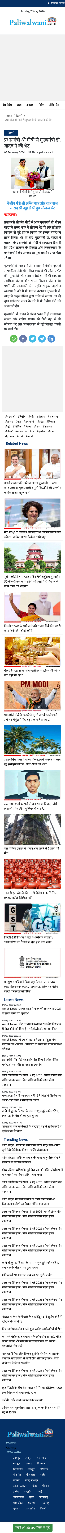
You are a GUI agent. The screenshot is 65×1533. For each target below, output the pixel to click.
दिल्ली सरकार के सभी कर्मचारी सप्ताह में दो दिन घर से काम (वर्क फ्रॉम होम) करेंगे (32, 629)
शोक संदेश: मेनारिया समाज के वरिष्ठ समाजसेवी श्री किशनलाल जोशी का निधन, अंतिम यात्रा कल (28, 1202)
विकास (51, 422)
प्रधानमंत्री (29, 422)
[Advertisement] (32, 68)
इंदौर (34, 1486)
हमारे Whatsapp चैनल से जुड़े (32, 1527)
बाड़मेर (16, 1480)
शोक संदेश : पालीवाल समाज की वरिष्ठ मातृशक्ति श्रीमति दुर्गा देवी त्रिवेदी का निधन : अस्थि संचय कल (31, 1148)
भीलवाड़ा (30, 1475)
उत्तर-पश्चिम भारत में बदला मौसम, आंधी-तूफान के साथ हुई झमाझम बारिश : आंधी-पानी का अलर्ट (32, 762)
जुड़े (8, 427)
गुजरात (16, 1508)
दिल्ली (19, 116)
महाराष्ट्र (45, 1503)
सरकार (48, 427)
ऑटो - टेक (54, 105)
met (52, 432)
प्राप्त (38, 427)
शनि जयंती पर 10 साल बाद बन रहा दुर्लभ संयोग (27, 1275)
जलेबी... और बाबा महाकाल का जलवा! (22, 1400)
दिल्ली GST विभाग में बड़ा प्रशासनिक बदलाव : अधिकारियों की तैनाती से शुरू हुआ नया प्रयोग (28, 940)
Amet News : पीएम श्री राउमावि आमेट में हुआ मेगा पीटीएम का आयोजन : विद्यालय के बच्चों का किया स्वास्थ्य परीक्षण (32, 1044)
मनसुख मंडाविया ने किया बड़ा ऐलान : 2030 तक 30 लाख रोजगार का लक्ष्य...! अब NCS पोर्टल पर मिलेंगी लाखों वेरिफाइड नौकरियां (31, 986)
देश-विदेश (7, 105)
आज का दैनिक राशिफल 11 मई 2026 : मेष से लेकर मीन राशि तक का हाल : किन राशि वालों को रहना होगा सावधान (31, 1216)
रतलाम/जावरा (20, 1486)
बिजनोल (41, 1463)
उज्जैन (16, 1491)
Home (8, 116)
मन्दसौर (28, 1491)
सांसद (10, 422)
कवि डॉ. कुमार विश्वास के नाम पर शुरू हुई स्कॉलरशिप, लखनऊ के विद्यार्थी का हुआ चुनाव (30, 1114)
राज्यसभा (54, 417)
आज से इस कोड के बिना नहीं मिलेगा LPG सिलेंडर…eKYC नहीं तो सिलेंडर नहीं (31, 895)
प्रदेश (41, 422)
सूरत (31, 1497)
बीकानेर (17, 1475)
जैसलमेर (44, 1469)
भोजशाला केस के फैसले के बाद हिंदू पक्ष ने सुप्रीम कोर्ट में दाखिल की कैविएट (32, 1129)
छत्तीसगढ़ (43, 1497)
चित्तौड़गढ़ (18, 1469)
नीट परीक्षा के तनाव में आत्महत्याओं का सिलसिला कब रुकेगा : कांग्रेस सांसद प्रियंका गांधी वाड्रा (32, 535)
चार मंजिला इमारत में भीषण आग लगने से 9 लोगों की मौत (31, 851)
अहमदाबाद (18, 1497)
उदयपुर (16, 1458)
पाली (42, 1475)
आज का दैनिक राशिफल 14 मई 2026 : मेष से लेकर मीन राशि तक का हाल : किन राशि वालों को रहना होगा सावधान (32, 1287)
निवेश (41, 105)
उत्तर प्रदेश (30, 1508)
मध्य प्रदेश (18, 1503)
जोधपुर (31, 1469)
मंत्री (32, 417)
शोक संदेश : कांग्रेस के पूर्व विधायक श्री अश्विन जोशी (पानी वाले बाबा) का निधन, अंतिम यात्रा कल (32, 1172)
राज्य (19, 105)
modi (30, 437)
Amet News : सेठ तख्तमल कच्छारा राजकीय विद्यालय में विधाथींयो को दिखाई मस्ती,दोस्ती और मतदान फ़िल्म (31, 1027)
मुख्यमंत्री (11, 417)
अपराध (30, 105)
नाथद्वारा (17, 1463)
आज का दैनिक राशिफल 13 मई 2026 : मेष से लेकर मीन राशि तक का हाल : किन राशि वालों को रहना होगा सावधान (32, 1250)
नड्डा (19, 422)
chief (10, 432)
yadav (42, 432)
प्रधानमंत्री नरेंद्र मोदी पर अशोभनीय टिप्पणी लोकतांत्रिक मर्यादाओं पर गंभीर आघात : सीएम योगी (30, 1062)
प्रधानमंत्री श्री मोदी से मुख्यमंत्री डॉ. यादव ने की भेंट (28, 120)
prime (10, 437)
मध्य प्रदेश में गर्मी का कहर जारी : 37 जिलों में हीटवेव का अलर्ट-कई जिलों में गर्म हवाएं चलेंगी (31, 1098)
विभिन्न (18, 427)
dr (33, 432)
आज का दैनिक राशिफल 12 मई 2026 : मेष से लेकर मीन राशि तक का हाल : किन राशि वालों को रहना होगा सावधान (32, 1187)
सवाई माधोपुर (31, 1480)
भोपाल (45, 1486)
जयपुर (28, 1458)
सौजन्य (41, 417)
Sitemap (11, 1448)
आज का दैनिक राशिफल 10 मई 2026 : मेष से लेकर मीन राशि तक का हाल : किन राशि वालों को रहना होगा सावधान (32, 1304)
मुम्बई (39, 1491)
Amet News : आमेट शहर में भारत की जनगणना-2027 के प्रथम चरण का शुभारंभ (31, 1011)
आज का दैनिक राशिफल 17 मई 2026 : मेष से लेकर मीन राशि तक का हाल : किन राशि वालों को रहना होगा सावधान (32, 1080)
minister (22, 432)
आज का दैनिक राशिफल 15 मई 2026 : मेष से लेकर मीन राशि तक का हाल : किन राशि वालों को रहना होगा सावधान (32, 1233)
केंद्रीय (22, 417)
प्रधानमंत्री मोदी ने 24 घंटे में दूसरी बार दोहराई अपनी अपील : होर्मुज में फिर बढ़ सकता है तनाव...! (30, 718)
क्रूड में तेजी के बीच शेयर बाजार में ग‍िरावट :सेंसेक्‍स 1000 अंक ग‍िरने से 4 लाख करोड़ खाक (32, 1390)
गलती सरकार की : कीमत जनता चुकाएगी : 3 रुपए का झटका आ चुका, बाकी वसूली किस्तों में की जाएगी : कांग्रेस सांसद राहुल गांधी (32, 488)
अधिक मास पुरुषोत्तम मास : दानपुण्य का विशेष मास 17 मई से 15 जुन (31, 1410)
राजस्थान (32, 1503)
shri (20, 437)
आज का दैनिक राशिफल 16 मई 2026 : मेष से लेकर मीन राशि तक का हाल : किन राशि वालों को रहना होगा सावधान (32, 1375)
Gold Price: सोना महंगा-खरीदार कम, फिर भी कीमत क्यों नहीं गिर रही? (32, 673)
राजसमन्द (41, 1458)
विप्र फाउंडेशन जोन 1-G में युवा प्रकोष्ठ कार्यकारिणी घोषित (32, 1329)
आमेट (29, 1463)
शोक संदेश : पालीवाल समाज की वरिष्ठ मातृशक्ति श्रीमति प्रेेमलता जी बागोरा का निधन (31, 1160)
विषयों (28, 427)
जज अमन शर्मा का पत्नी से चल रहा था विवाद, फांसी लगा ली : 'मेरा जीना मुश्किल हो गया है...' (31, 806)
